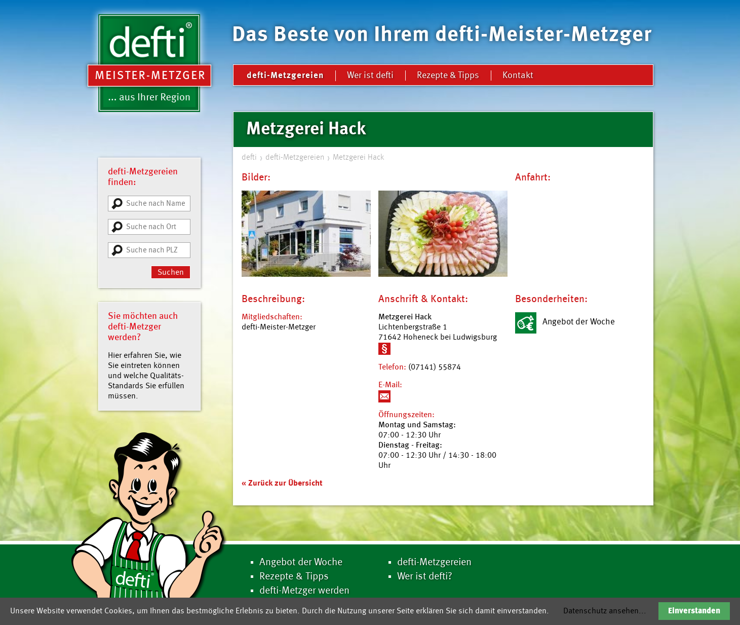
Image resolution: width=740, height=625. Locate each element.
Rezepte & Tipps (448, 75)
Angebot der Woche (300, 563)
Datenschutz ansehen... (604, 611)
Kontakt (517, 75)
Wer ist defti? (424, 577)
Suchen (171, 273)
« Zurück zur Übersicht (282, 484)
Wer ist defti (370, 75)
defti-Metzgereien (285, 75)
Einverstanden (694, 611)
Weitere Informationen (384, 349)
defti (249, 158)
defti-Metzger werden (304, 591)
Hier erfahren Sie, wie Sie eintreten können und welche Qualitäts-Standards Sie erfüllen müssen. (146, 376)
